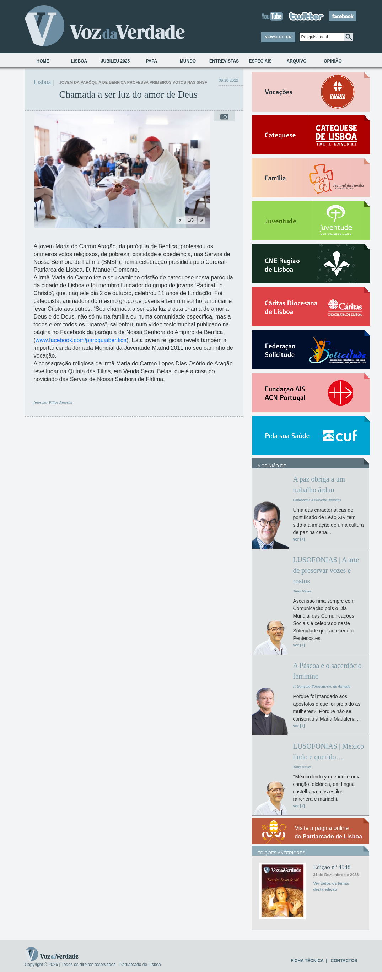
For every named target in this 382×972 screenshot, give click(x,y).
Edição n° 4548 (331, 867)
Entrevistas (224, 61)
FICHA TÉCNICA (307, 960)
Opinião (333, 61)
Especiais (260, 61)
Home (43, 61)
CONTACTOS (344, 960)
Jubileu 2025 (115, 61)
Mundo (188, 61)
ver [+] (299, 539)
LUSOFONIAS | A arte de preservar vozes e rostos (326, 570)
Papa (151, 61)
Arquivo (296, 61)
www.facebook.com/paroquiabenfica (81, 340)
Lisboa (79, 61)
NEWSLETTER (278, 37)
